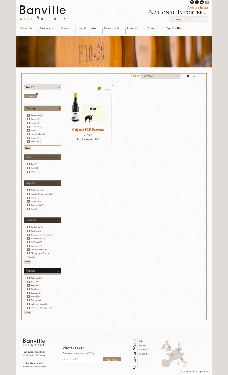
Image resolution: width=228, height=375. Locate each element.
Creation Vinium (189, 371)
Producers (46, 29)
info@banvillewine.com (34, 367)
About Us (26, 29)
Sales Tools (111, 29)
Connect (132, 29)
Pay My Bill (174, 29)
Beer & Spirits (86, 29)
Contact (151, 29)
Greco (32, 96)
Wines (65, 29)
